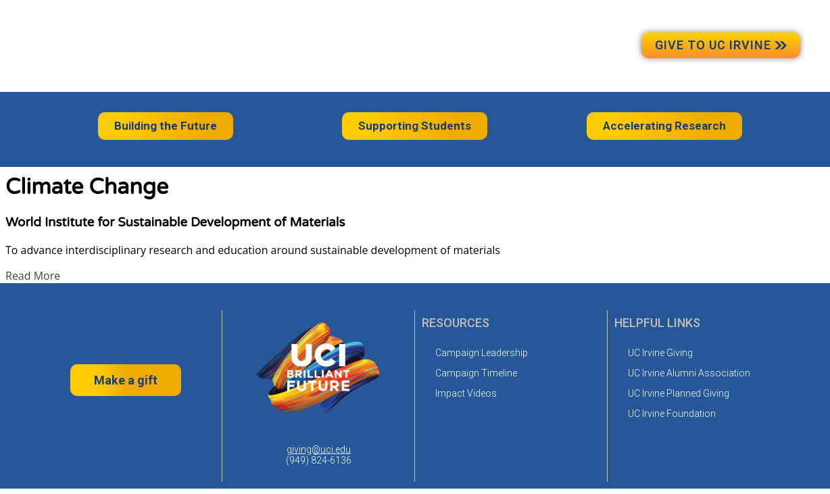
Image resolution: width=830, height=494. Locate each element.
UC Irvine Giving (660, 352)
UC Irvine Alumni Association (689, 373)
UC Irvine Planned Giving (678, 393)
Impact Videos (466, 393)
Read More (32, 275)
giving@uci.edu (319, 449)
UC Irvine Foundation (672, 413)
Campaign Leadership (481, 352)
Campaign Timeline (476, 373)
